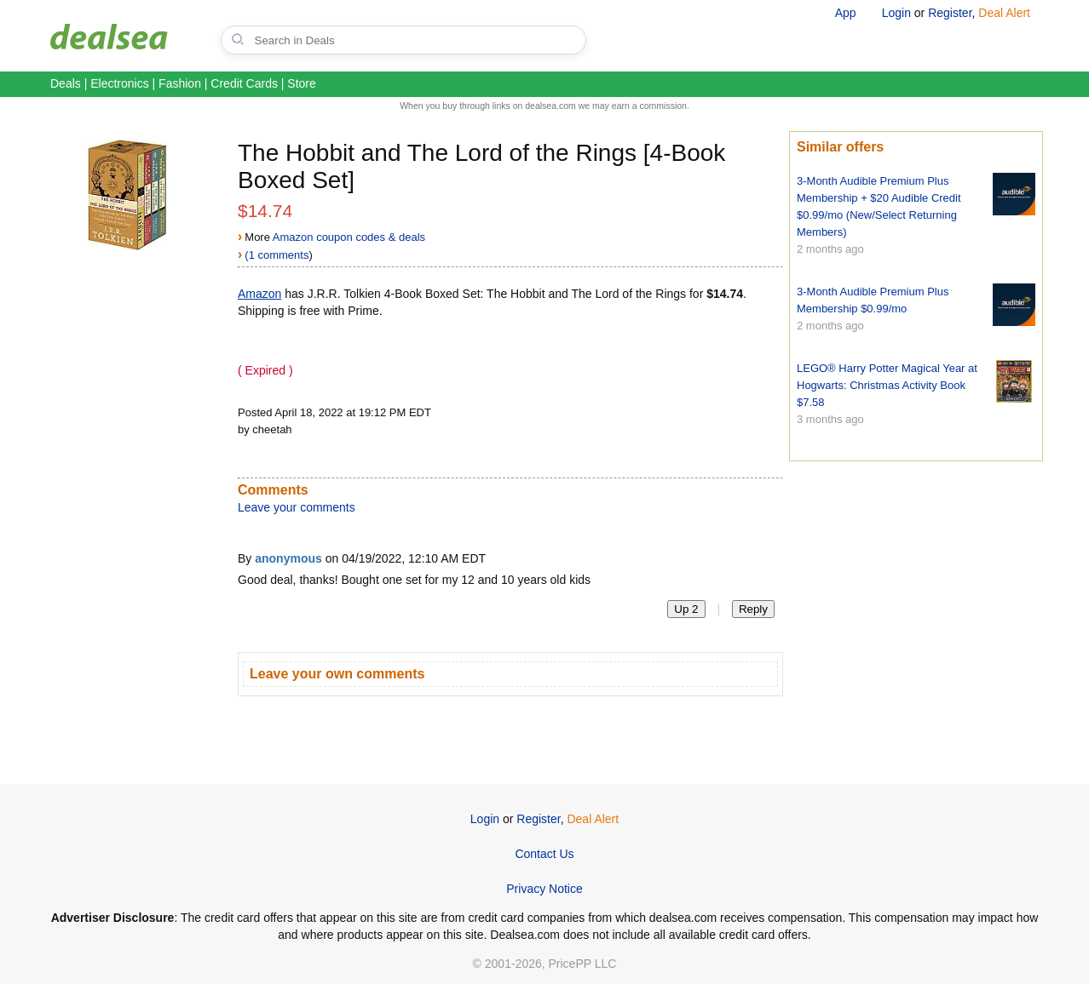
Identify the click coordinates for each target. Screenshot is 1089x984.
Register (949, 13)
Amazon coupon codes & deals (349, 237)
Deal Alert (1004, 13)
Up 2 (686, 609)
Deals (65, 83)
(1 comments (276, 255)
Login (896, 13)
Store (301, 83)
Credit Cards (244, 83)
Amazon (259, 293)
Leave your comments (296, 507)
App (845, 13)
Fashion (179, 83)
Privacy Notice (544, 888)
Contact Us (544, 854)
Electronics (119, 83)
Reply (753, 609)
